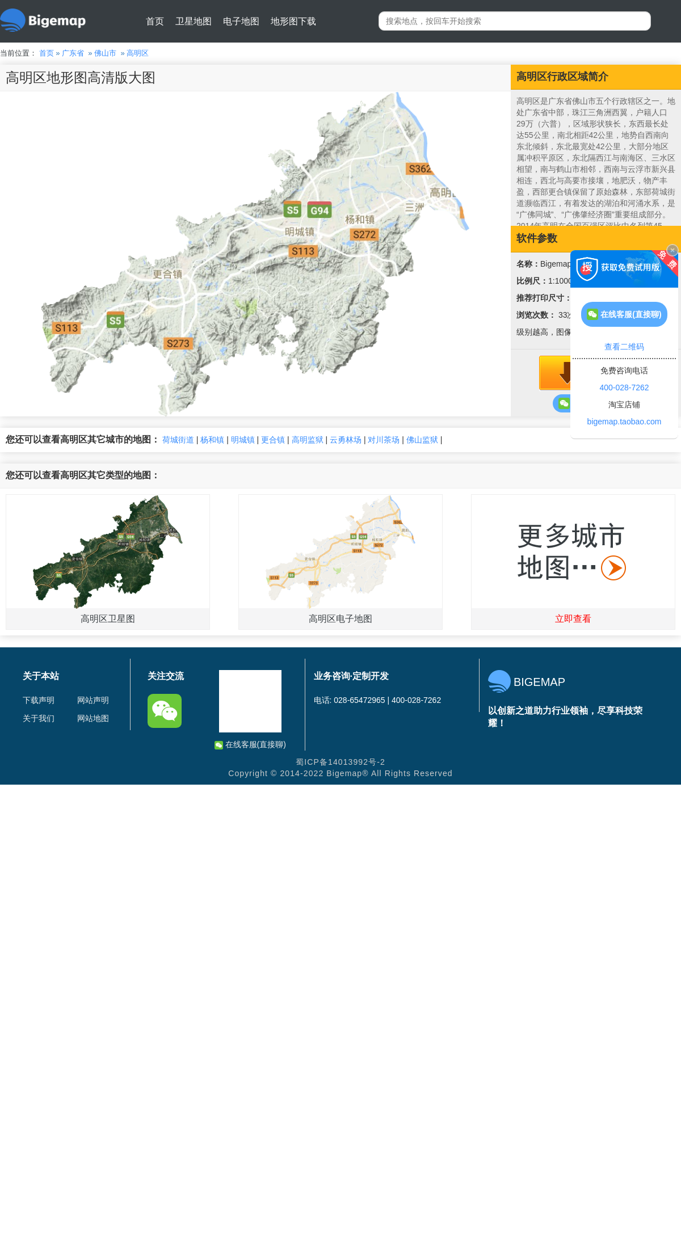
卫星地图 (193, 21)
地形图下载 (293, 21)
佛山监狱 (422, 439)
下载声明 (38, 700)
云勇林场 (345, 439)
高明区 (138, 53)
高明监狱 (307, 439)
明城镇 (243, 439)
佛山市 (105, 53)
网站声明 (93, 700)
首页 (155, 21)
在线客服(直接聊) (250, 744)
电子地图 (241, 21)
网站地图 (93, 718)
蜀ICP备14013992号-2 (340, 761)
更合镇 (273, 439)
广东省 (73, 53)
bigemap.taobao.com (624, 421)
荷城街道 (178, 439)
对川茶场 (384, 439)
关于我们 (38, 718)
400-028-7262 (624, 387)
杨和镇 (212, 439)
